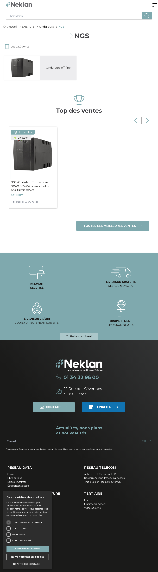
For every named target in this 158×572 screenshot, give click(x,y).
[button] (27, 563)
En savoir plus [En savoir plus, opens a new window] (35, 515)
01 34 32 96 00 (81, 377)
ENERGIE (28, 26)
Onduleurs (46, 26)
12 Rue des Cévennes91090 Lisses (83, 391)
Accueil (10, 26)
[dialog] (27, 530)
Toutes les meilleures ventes (112, 226)
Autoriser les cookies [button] (27, 548)
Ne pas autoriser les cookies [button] (27, 557)
